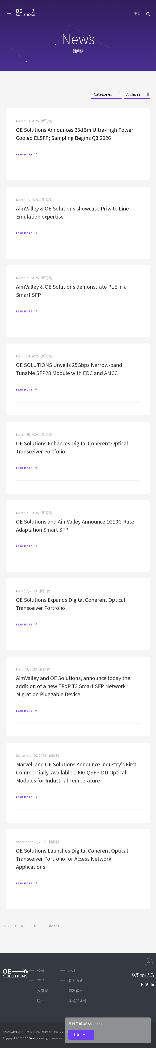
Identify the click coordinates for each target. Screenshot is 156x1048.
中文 (137, 13)
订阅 (81, 1035)
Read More (28, 154)
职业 (40, 1000)
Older (53, 925)
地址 (72, 970)
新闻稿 (46, 121)
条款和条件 (77, 1000)
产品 (40, 980)
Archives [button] (133, 94)
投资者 (42, 990)
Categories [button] (103, 94)
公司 (40, 970)
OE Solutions (32, 1038)
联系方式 (75, 980)
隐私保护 (75, 990)
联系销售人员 (143, 975)
